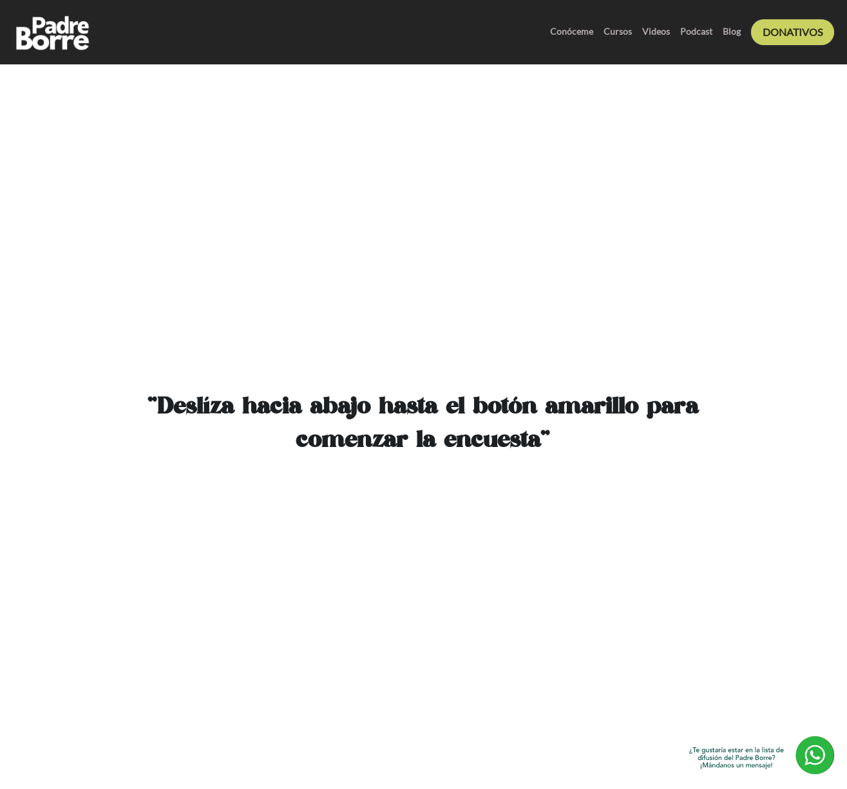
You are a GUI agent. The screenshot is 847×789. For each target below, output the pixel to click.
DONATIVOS (793, 32)
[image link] (52, 31)
